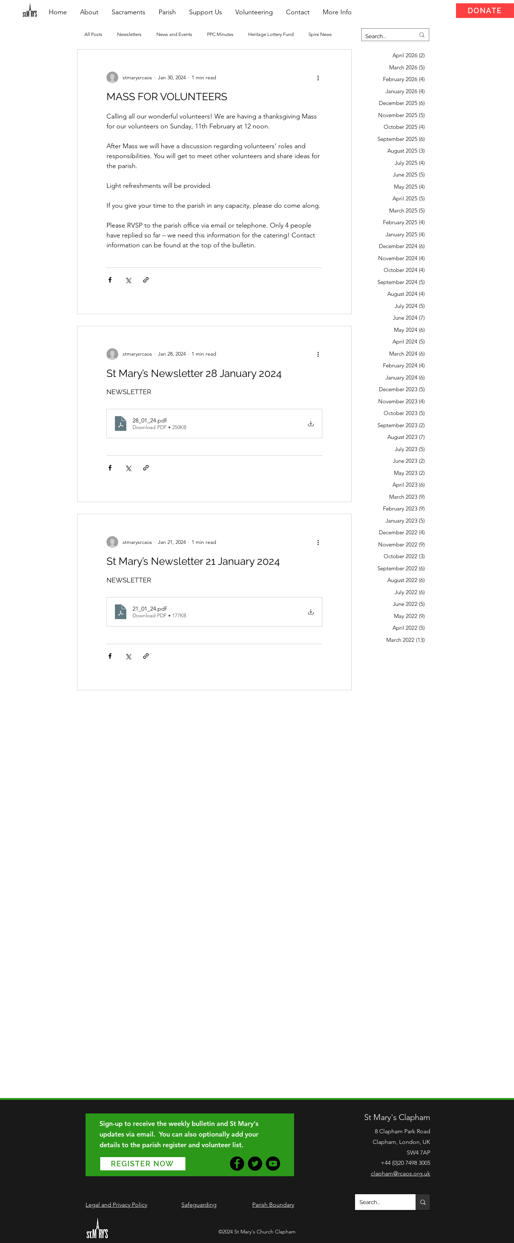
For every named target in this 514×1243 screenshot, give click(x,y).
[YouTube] (273, 1163)
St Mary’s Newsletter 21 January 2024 (193, 561)
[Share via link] (145, 279)
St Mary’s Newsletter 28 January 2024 (194, 373)
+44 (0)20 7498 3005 (405, 1162)
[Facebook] (237, 1163)
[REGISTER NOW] (142, 1163)
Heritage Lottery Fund (271, 34)
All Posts (93, 34)
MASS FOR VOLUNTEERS (166, 97)
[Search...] (384, 36)
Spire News (320, 34)
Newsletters (129, 34)
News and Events (174, 34)
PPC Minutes (220, 34)
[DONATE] (485, 10)
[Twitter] (255, 1163)
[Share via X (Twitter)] (127, 279)
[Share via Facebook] (109, 279)
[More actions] (318, 77)
